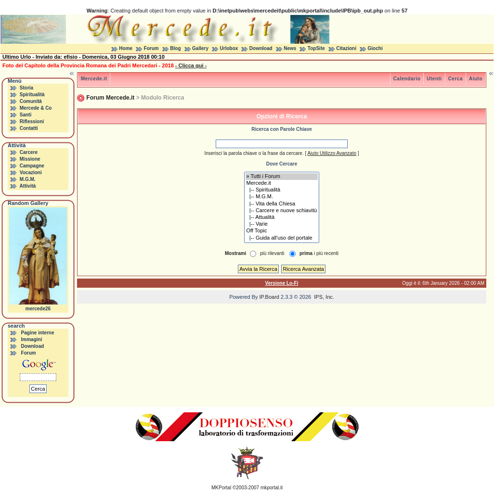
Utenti (434, 78)
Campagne (32, 165)
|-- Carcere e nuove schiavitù (282, 210)
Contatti (29, 128)
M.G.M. (28, 179)
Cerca (455, 78)
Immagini (31, 339)
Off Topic (282, 231)
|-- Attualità (282, 217)
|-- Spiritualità (282, 190)
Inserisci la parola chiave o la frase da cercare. (253, 153)
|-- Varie (282, 224)
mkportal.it (271, 487)
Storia (26, 87)
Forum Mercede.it (110, 97)
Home (125, 48)
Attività (27, 186)
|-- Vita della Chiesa (282, 204)
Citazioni (346, 48)
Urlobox (229, 48)
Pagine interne (37, 332)
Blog (175, 48)
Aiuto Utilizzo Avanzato (331, 153)
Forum (151, 48)
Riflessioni (32, 121)
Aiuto (475, 78)
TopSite (316, 48)
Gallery (200, 48)
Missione (30, 159)
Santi (25, 114)
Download (261, 48)
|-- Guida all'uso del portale (282, 238)
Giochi (375, 48)
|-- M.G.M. (282, 196)
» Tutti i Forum (282, 176)
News (290, 48)
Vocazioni (31, 172)
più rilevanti (272, 253)
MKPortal (221, 487)
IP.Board (269, 297)
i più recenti (318, 253)
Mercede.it (94, 78)
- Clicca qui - (191, 65)
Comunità (31, 101)
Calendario (407, 78)
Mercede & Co (36, 108)
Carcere (29, 152)
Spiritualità (32, 94)
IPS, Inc (323, 297)
